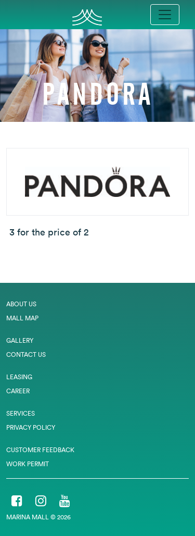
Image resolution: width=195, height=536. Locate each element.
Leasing (19, 377)
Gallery (19, 340)
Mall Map (22, 318)
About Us (21, 304)
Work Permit (27, 464)
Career (18, 391)
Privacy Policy (30, 427)
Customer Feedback (40, 450)
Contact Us (26, 354)
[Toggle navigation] (164, 14)
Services (20, 413)
